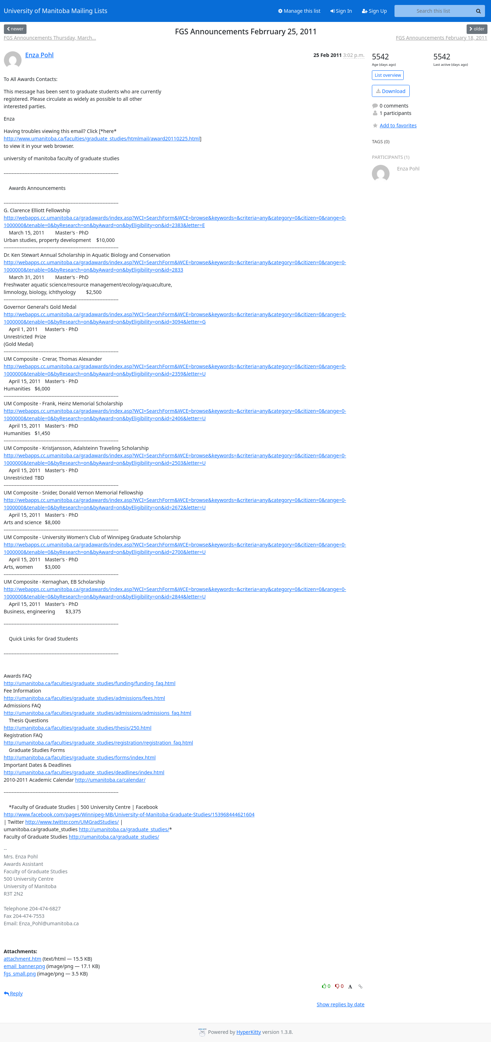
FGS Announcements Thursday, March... (50, 37)
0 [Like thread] (327, 986)
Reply (13, 993)
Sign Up (374, 10)
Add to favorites (394, 125)
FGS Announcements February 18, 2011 (441, 37)
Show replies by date (340, 1004)
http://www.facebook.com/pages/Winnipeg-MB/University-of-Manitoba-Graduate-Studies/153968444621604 (129, 814)
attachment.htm (22, 958)
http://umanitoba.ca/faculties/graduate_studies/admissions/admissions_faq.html (98, 713)
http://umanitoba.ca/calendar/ (110, 779)
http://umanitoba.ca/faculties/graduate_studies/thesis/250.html (78, 727)
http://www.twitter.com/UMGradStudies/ (72, 821)
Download (390, 91)
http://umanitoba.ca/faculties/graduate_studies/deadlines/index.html (84, 772)
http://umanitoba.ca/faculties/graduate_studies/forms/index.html (80, 757)
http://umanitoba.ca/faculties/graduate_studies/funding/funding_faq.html (90, 683)
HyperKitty (248, 1032)
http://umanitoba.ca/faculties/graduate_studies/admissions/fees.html (84, 698)
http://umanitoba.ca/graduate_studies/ (124, 829)
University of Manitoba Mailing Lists (55, 11)
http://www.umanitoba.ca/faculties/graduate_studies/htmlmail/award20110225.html (102, 138)
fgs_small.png (20, 973)
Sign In (341, 10)
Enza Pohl (39, 55)
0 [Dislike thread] (339, 986)
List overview (388, 75)
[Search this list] (433, 11)
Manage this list (299, 10)
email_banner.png (24, 966)
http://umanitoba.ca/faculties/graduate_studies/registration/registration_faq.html (98, 742)
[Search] (478, 11)
